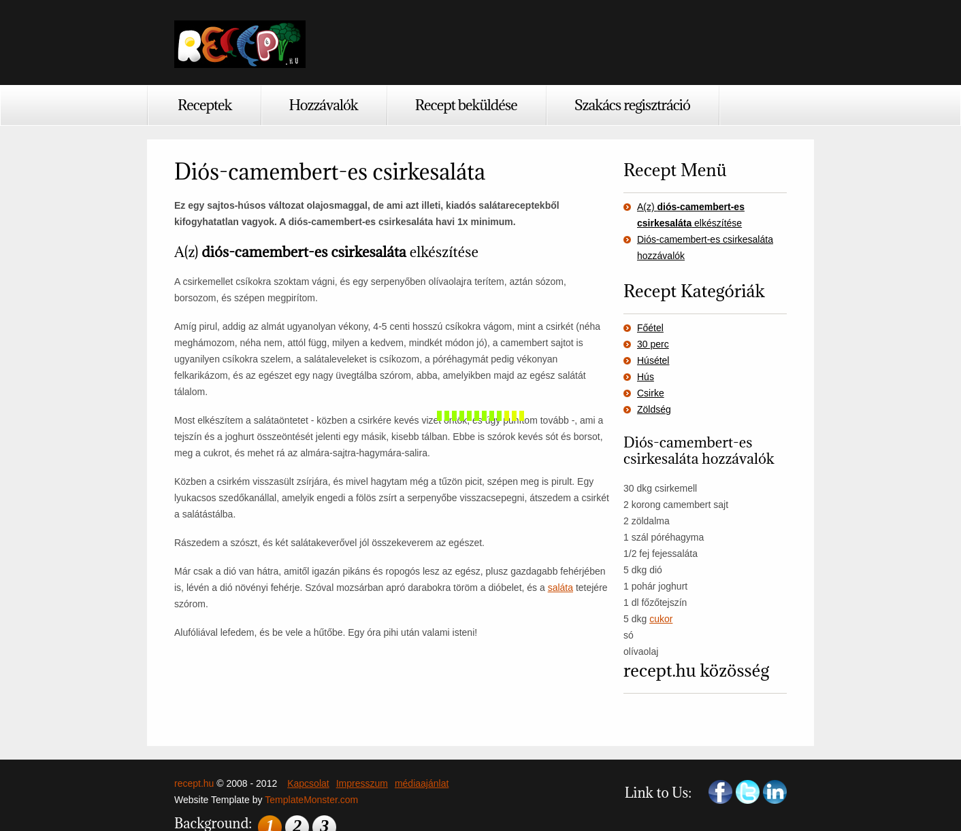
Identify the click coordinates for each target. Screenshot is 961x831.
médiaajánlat (422, 783)
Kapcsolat (308, 783)
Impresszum (362, 783)
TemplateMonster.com (311, 799)
